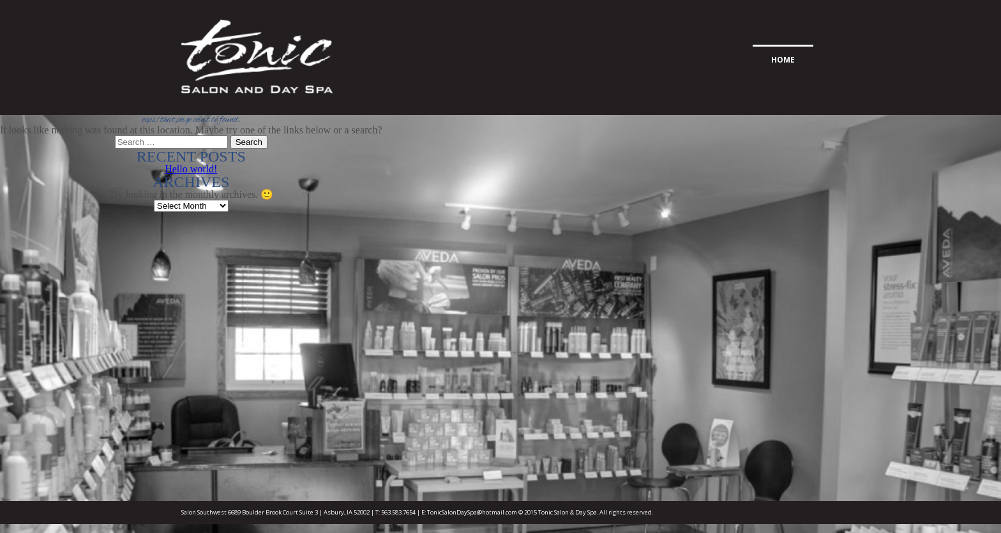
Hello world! (191, 168)
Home (783, 59)
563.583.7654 (398, 512)
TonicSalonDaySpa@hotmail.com (472, 512)
